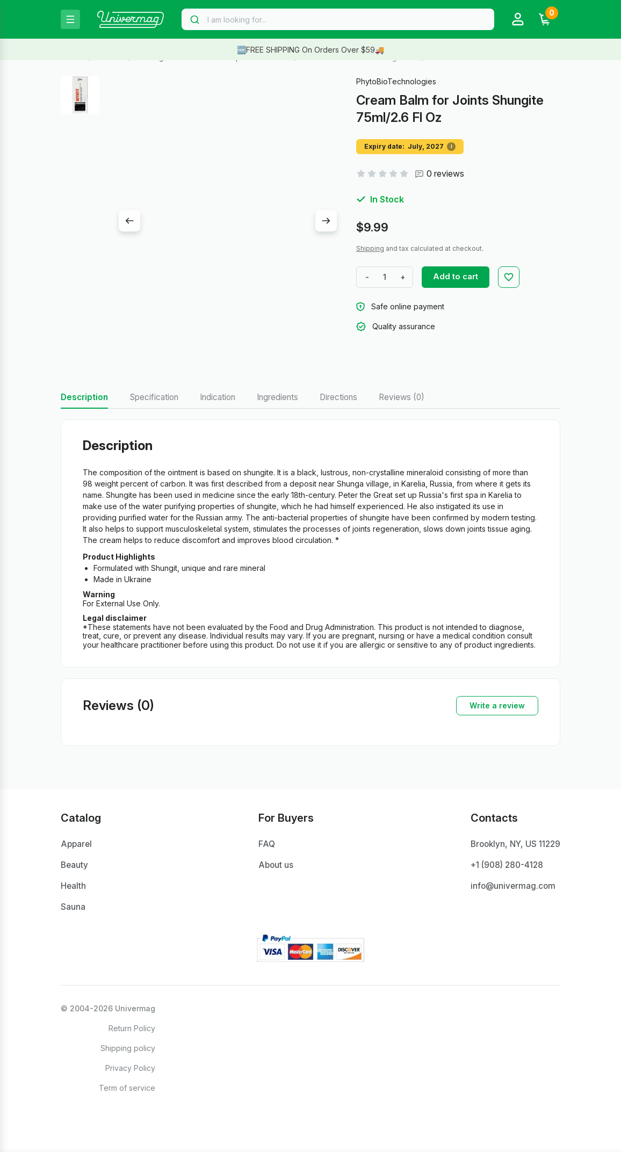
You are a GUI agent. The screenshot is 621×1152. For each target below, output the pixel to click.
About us (274, 866)
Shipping (370, 248)
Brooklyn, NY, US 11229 (512, 845)
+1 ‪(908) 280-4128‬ (504, 866)
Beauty (75, 866)
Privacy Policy (130, 1070)
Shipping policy (127, 1050)
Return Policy (132, 1030)
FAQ (264, 845)
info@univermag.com (508, 888)
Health (73, 888)
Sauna (73, 909)
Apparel (77, 845)
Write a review (497, 706)
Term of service (127, 1090)
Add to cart (461, 277)
